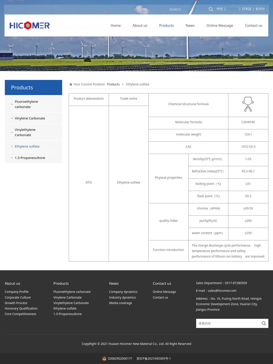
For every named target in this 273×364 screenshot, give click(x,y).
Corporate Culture (18, 297)
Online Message (219, 26)
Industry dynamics (122, 297)
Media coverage (120, 303)
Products (166, 26)
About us (140, 26)
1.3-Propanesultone (30, 157)
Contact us (253, 26)
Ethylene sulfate (27, 146)
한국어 (260, 9)
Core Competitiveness (20, 314)
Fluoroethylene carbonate (26, 104)
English (232, 9)
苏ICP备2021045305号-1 (153, 358)
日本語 (246, 9)
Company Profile (17, 292)
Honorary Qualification (21, 308)
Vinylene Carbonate (30, 118)
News (190, 26)
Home (116, 26)
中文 (220, 9)
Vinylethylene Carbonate (25, 132)
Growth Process (16, 303)
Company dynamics (123, 292)
